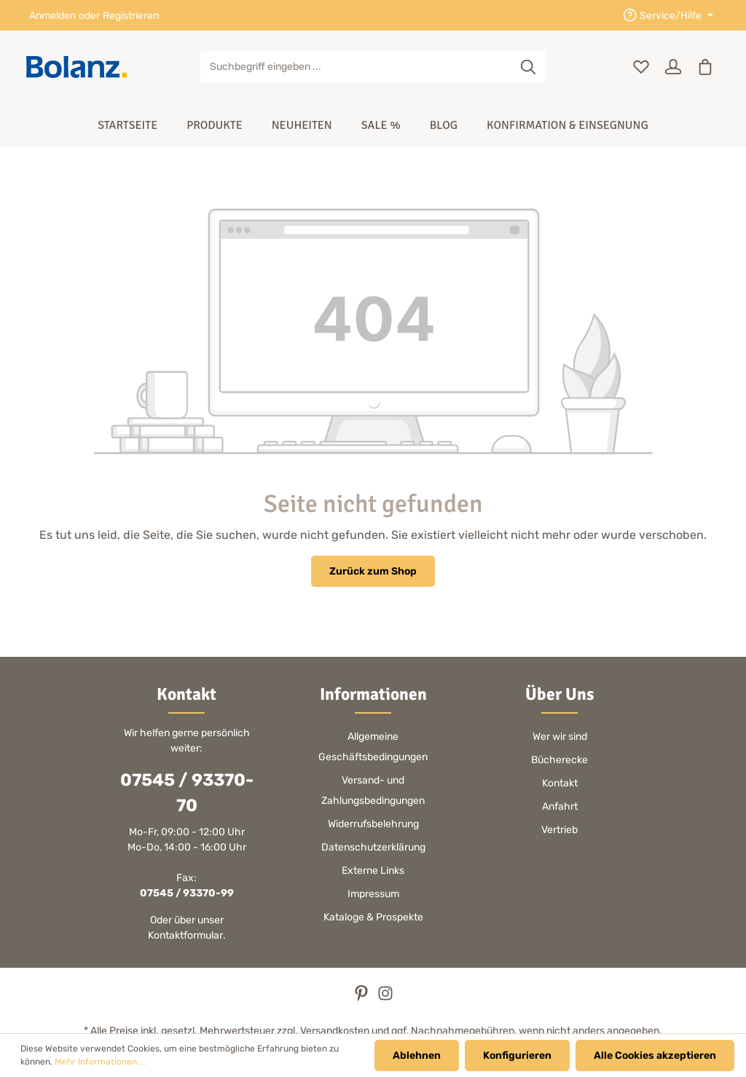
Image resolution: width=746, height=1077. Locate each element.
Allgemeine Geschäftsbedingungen (373, 746)
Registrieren (131, 15)
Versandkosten (334, 1031)
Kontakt (560, 783)
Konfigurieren (517, 1055)
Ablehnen (417, 1055)
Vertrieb (559, 830)
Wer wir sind (560, 736)
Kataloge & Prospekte (373, 917)
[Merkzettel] (641, 67)
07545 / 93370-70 (187, 793)
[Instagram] (385, 998)
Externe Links (373, 870)
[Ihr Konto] (673, 67)
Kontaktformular (185, 935)
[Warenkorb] (705, 67)
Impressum (373, 894)
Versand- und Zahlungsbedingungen (373, 790)
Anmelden (52, 15)
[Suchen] (528, 67)
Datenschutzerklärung (373, 847)
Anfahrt (560, 806)
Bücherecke (559, 760)
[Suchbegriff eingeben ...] (356, 67)
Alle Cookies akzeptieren (655, 1055)
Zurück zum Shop (373, 571)
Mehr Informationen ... (100, 1062)
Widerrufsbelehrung (373, 824)
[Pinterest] (362, 998)
